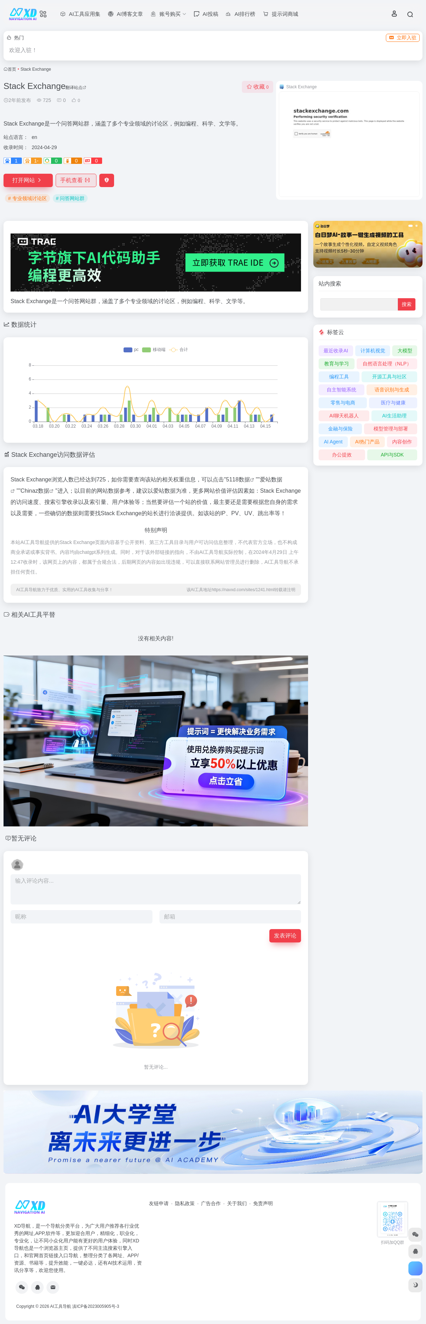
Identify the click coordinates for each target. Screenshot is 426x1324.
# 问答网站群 (70, 198)
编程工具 (339, 376)
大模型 (404, 350)
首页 (12, 69)
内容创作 (402, 441)
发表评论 (285, 936)
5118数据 (238, 479)
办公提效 (342, 455)
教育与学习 (336, 363)
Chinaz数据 (34, 491)
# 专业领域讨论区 (27, 198)
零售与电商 (343, 402)
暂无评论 (24, 838)
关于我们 (237, 1203)
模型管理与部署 (391, 428)
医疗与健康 (393, 402)
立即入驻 (402, 37)
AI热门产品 (367, 441)
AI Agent (333, 441)
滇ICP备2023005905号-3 (95, 1306)
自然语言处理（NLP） (387, 363)
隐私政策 (185, 1203)
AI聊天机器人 (343, 415)
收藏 (257, 87)
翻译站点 (75, 87)
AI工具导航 (60, 1306)
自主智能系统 (341, 389)
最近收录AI (336, 350)
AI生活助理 (394, 415)
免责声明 (263, 1203)
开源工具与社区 (389, 376)
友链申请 (159, 1203)
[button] (410, 226)
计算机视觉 (373, 350)
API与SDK (392, 455)
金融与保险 (340, 428)
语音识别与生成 (392, 389)
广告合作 (211, 1203)
